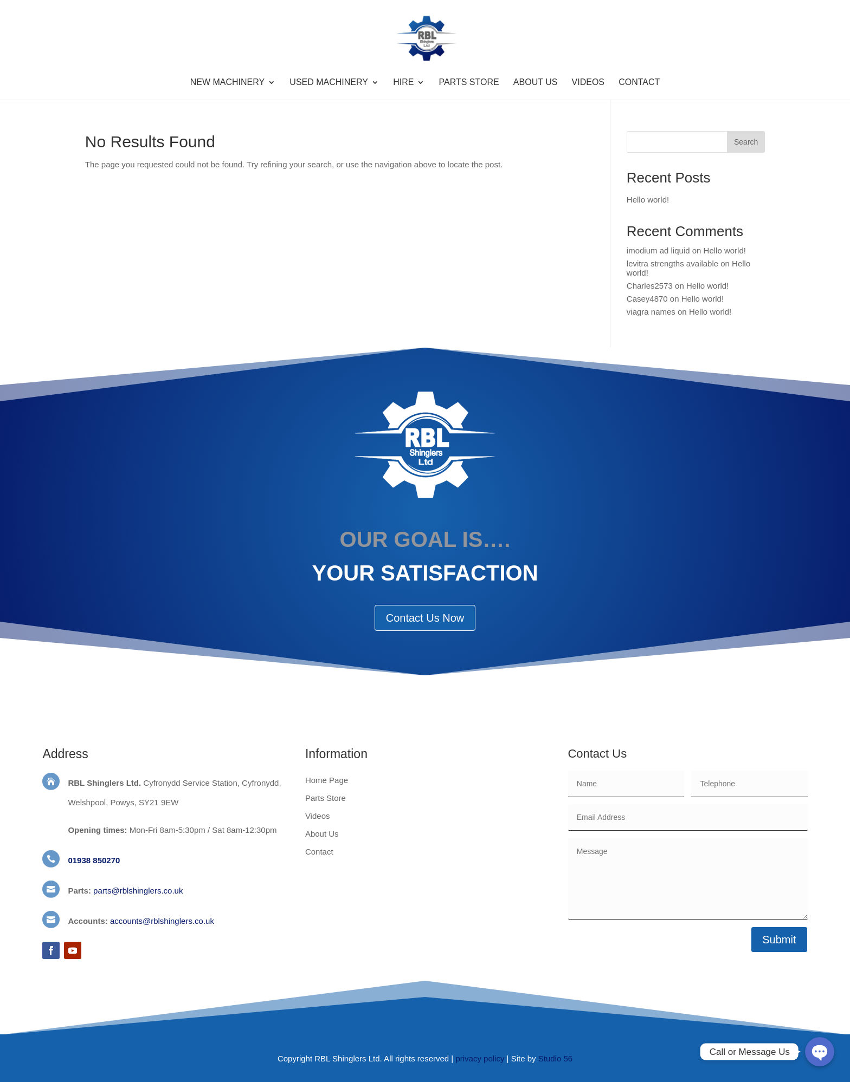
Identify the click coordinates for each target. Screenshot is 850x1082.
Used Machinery (328, 83)
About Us (535, 83)
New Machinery (227, 83)
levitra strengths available (672, 263)
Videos (588, 83)
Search (746, 142)
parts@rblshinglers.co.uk (138, 890)
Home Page (326, 780)
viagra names (651, 311)
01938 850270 (94, 860)
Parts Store (469, 83)
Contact (639, 83)
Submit (779, 940)
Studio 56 (555, 1058)
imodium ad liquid (658, 250)
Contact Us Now (425, 618)
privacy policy (479, 1058)
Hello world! (648, 199)
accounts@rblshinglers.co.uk (162, 920)
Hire (403, 83)
